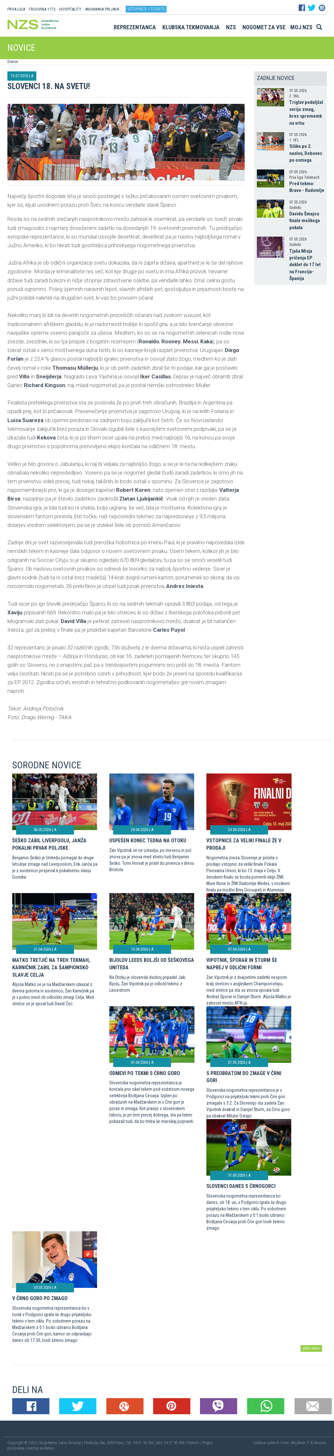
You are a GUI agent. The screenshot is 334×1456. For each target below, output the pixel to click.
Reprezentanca (135, 27)
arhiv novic (311, 1348)
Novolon (320, 1443)
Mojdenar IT (300, 1443)
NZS (231, 27)
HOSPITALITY (70, 9)
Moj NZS (301, 27)
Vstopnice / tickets (146, 8)
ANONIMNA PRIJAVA (102, 9)
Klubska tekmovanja (191, 27)
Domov (12, 61)
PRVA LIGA (16, 9)
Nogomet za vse (263, 27)
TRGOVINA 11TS (42, 9)
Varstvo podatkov (41, 1448)
